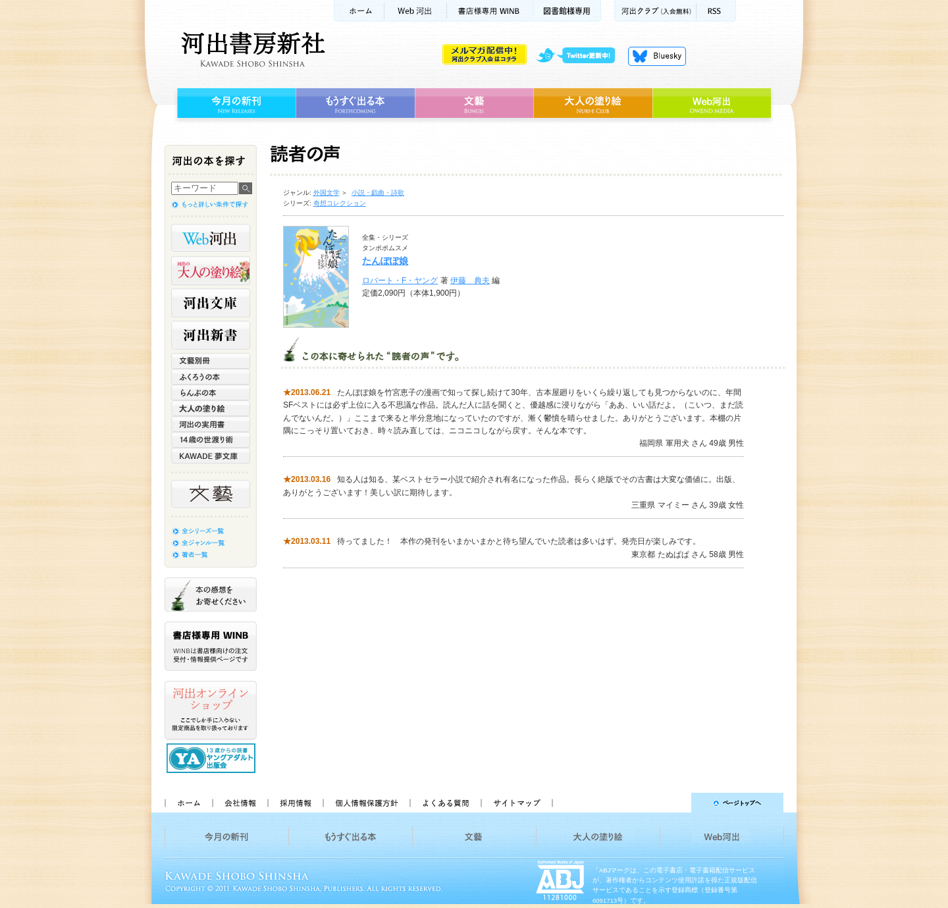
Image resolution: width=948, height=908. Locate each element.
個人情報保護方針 (366, 803)
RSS (716, 11)
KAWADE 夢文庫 (210, 456)
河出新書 (210, 335)
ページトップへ (673, 803)
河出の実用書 (210, 424)
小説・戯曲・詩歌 (378, 192)
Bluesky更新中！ (657, 56)
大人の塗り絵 (592, 103)
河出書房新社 (251, 49)
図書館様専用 (567, 11)
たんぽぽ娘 (385, 260)
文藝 (474, 103)
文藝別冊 (210, 361)
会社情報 (239, 803)
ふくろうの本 (210, 377)
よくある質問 (445, 803)
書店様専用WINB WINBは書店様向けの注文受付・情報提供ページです (211, 646)
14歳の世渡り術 (210, 440)
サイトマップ (517, 803)
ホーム (359, 11)
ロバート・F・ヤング (400, 280)
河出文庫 (210, 302)
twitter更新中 (580, 56)
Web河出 (415, 11)
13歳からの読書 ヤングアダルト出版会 (213, 758)
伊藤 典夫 (470, 280)
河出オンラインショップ (211, 710)
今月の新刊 (235, 103)
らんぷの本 (210, 392)
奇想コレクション (339, 203)
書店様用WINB (490, 11)
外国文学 (326, 192)
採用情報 (295, 803)
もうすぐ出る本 (355, 103)
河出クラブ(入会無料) (655, 11)
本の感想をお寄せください (211, 594)
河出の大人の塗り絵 (210, 270)
